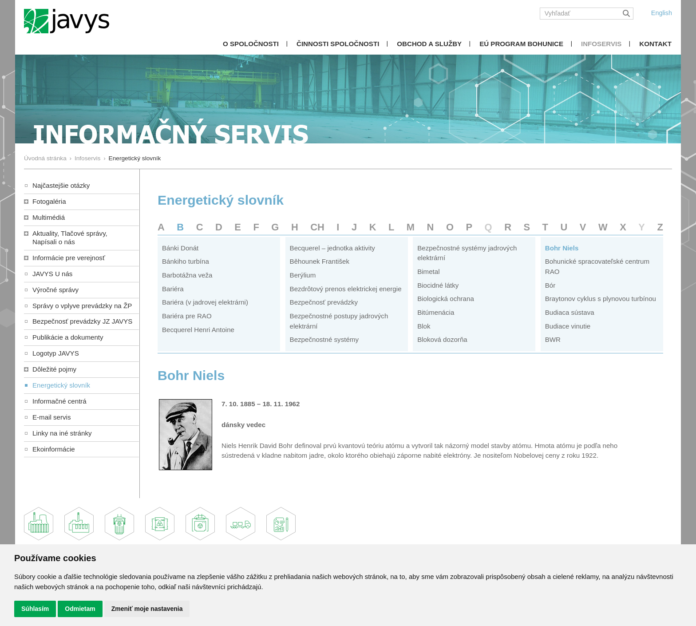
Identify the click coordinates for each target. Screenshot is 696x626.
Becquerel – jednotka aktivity (332, 248)
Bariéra (173, 289)
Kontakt (655, 44)
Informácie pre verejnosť (68, 257)
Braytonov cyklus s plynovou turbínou (600, 298)
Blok (423, 326)
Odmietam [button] (80, 608)
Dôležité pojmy (54, 369)
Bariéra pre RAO (187, 316)
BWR (553, 339)
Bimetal (428, 271)
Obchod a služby (429, 44)
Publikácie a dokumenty (67, 337)
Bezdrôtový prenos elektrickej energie (346, 289)
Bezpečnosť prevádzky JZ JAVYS (82, 321)
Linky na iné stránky (62, 433)
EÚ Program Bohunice (521, 44)
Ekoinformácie (53, 449)
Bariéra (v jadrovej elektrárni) (205, 302)
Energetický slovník (61, 385)
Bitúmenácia (435, 312)
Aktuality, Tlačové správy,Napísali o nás (69, 238)
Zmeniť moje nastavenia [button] (147, 608)
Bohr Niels (562, 248)
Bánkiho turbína (185, 261)
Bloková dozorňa (442, 339)
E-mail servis (51, 417)
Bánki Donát (180, 248)
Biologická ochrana (445, 298)
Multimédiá (48, 217)
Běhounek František (319, 261)
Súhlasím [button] (35, 608)
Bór (550, 285)
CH (317, 227)
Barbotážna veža (187, 275)
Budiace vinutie (567, 326)
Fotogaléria (49, 201)
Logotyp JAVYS (55, 353)
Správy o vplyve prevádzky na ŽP (82, 305)
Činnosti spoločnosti (338, 44)
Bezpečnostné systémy (324, 339)
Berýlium (303, 275)
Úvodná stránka (45, 158)
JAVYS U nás (52, 273)
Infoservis (601, 44)
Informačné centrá (59, 401)
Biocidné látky (438, 285)
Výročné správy (55, 289)
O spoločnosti (251, 44)
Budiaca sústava (569, 312)
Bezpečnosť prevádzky (324, 302)
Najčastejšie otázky (61, 185)
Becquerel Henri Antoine (198, 329)
